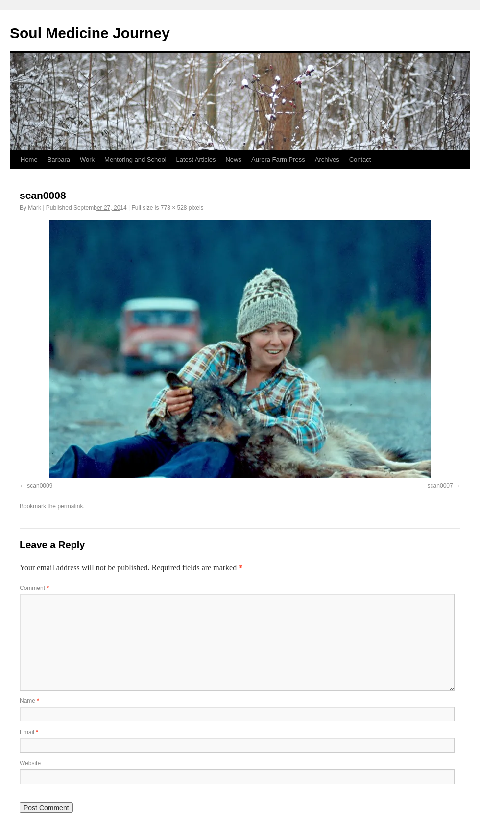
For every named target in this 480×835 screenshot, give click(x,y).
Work (87, 159)
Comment (34, 588)
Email (29, 732)
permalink (70, 506)
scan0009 (39, 485)
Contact (360, 159)
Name (29, 700)
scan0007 (440, 485)
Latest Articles (196, 159)
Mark (34, 207)
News (233, 159)
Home (29, 159)
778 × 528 (174, 207)
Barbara (59, 159)
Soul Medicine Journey (90, 33)
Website (30, 763)
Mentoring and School (135, 159)
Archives (327, 159)
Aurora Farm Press (278, 159)
